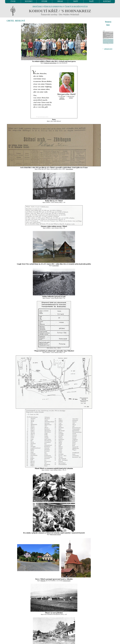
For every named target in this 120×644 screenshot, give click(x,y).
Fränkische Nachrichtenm (50, 63)
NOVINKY (29, 1)
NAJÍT (91, 1)
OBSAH (60, 1)
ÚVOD (13, 1)
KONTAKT (107, 1)
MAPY (75, 1)
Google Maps (55, 265)
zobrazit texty (108, 49)
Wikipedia (42, 580)
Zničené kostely (66, 580)
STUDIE (44, 1)
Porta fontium (69, 169)
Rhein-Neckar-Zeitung (55, 534)
